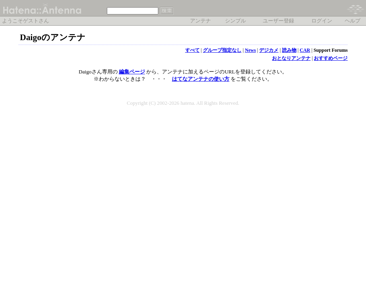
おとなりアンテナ (291, 58)
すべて (192, 50)
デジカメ (268, 50)
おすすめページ (331, 58)
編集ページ (132, 72)
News (250, 50)
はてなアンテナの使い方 (200, 79)
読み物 (289, 50)
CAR (305, 50)
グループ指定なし (222, 50)
